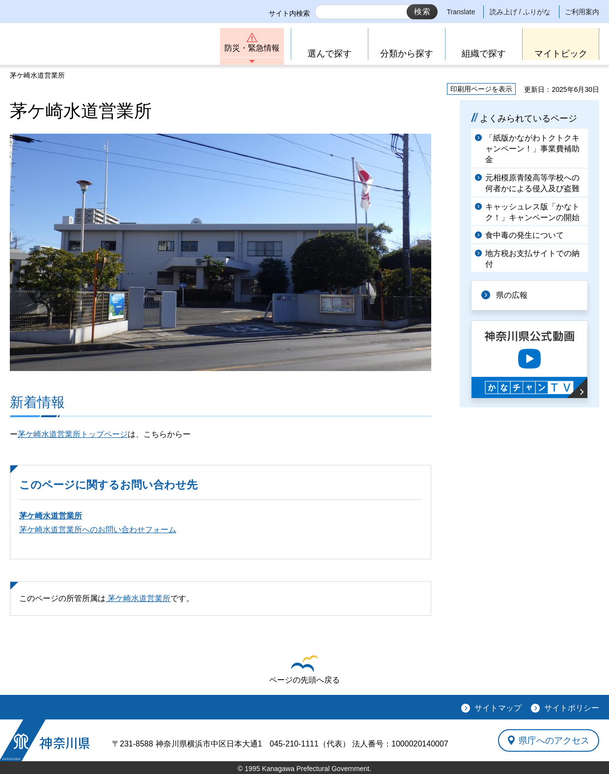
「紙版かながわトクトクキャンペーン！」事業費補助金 (532, 149)
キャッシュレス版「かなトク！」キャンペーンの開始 (532, 212)
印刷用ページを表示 (481, 89)
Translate (461, 12)
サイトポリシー (571, 708)
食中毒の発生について (524, 235)
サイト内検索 (289, 13)
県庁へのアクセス (554, 740)
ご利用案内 (582, 12)
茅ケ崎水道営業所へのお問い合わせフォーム (97, 529)
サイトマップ (498, 708)
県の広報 (511, 295)
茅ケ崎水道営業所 (50, 516)
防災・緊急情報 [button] (251, 48)
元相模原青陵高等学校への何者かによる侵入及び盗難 (532, 183)
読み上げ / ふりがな (520, 12)
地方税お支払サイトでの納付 (532, 258)
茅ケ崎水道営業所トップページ (73, 434)
